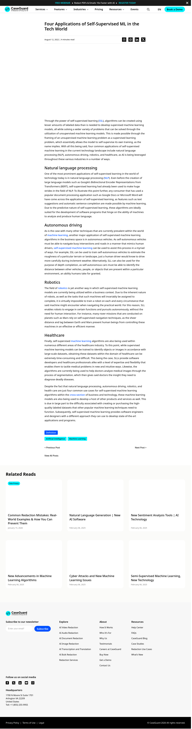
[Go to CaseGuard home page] (16, 9)
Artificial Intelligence (55, 439)
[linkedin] (20, 682)
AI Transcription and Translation (75, 649)
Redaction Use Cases (141, 649)
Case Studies (137, 643)
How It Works (106, 627)
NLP (106, 178)
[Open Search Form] (148, 9)
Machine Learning (77, 439)
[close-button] (187, 3)
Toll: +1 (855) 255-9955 (17, 704)
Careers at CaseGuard (110, 649)
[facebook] (7, 682)
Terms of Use (28, 722)
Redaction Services (68, 660)
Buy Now (103, 654)
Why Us (103, 638)
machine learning (57, 235)
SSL (101, 120)
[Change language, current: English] (157, 9)
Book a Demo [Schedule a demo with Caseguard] (175, 9)
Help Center (137, 627)
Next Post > (140, 447)
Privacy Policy (12, 722)
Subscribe (42, 628)
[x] (13, 682)
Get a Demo (105, 660)
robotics (62, 288)
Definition (51, 432)
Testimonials (105, 643)
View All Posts (51, 456)
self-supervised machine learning (73, 248)
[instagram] (32, 682)
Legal (41, 722)
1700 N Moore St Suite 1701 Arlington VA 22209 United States (19, 698)
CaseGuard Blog (139, 638)
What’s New (137, 654)
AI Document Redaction (71, 638)
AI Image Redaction (69, 643)
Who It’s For (105, 632)
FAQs (133, 632)
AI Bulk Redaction (68, 654)
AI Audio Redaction (68, 632)
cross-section (77, 394)
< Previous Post (52, 447)
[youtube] (26, 682)
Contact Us (104, 665)
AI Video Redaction (68, 627)
